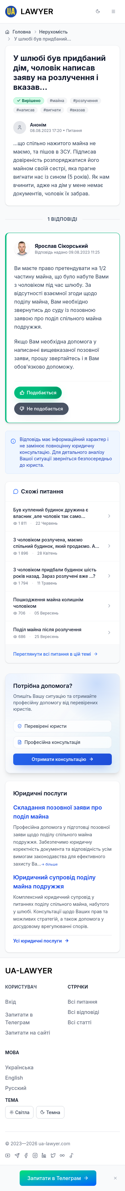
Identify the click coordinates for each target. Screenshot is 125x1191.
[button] (97, 11)
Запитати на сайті (27, 1032)
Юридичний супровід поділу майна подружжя (54, 882)
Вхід (10, 1002)
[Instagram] (36, 1156)
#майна (57, 100)
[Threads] (63, 1156)
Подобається (38, 392)
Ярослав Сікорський (61, 246)
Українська (19, 1067)
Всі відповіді (83, 1012)
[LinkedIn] (45, 1156)
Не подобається (41, 409)
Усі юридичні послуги (41, 941)
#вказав (77, 110)
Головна (18, 32)
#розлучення (85, 100)
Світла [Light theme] (19, 1112)
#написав (25, 110)
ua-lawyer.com (54, 1143)
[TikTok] (71, 1156)
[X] (54, 1156)
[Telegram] (17, 1156)
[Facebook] (27, 1156)
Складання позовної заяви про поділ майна (57, 812)
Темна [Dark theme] (50, 1112)
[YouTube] (8, 1156)
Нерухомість (50, 32)
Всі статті (79, 1022)
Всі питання (82, 1002)
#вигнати (52, 110)
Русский (15, 1088)
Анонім (38, 124)
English (14, 1077)
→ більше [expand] (49, 864)
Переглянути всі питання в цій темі (55, 654)
